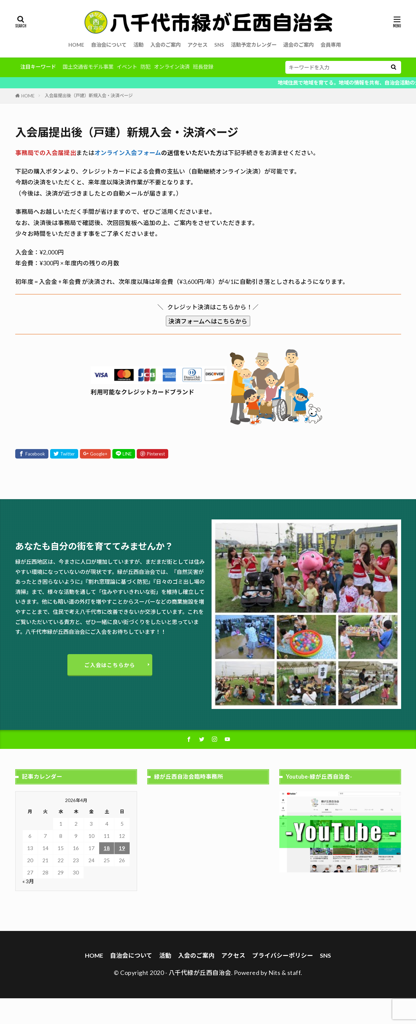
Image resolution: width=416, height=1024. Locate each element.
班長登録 (203, 67)
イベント (127, 67)
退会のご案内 (298, 45)
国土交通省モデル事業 (88, 67)
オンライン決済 (172, 67)
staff (294, 972)
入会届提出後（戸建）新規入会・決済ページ (89, 95)
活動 (138, 45)
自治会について (109, 45)
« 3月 (28, 881)
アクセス (197, 45)
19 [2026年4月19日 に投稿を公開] (122, 848)
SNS (219, 45)
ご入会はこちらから (109, 665)
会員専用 (331, 45)
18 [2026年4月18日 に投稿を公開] (107, 848)
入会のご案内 (165, 45)
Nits (274, 972)
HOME (76, 45)
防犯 (145, 67)
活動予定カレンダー (254, 45)
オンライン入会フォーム (127, 152)
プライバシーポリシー (282, 955)
